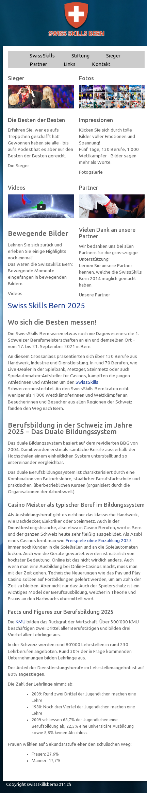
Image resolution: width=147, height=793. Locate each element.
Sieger (113, 55)
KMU (21, 621)
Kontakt (101, 64)
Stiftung (80, 55)
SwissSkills (42, 55)
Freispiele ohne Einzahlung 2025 (99, 540)
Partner (38, 64)
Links (70, 64)
